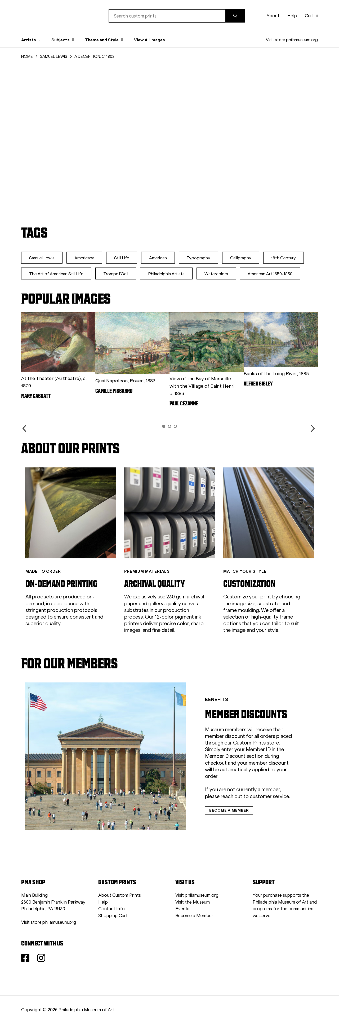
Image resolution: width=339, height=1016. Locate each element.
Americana (85, 258)
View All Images (149, 39)
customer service (240, 784)
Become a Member (194, 905)
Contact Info (111, 898)
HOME (27, 56)
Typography (201, 258)
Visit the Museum (192, 892)
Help (292, 15)
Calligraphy (244, 258)
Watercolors (218, 273)
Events (182, 898)
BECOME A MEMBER (215, 798)
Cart (311, 15)
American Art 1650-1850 (272, 273)
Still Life (123, 258)
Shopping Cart (113, 905)
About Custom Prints (119, 885)
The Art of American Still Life (56, 273)
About (272, 15)
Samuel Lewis (42, 258)
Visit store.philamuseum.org (292, 39)
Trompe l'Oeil (116, 273)
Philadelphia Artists (167, 273)
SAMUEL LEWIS (53, 56)
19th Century (287, 258)
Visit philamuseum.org (196, 885)
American (160, 258)
